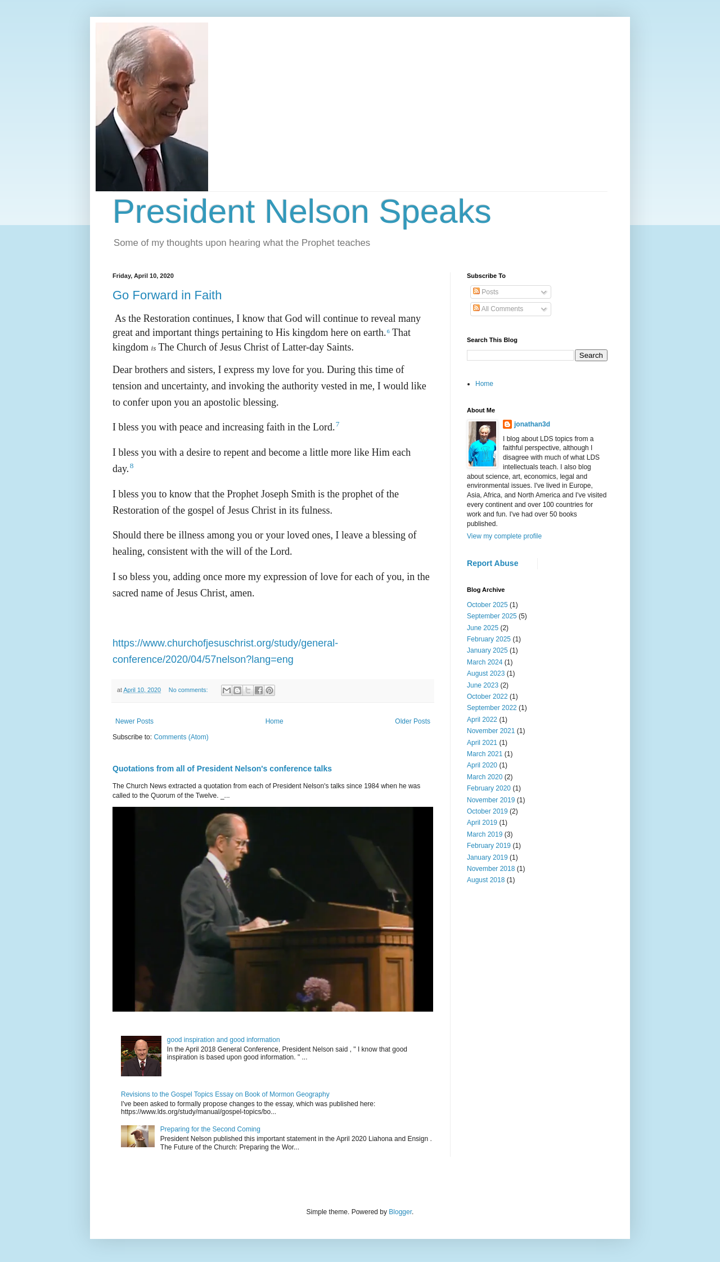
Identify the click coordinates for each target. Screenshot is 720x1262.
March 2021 (484, 754)
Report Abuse (492, 563)
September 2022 (492, 708)
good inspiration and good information (223, 1040)
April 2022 (482, 720)
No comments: (189, 689)
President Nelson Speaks (302, 211)
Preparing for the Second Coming (210, 1129)
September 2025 (492, 616)
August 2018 (486, 880)
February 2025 (489, 639)
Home (275, 721)
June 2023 (482, 685)
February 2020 (489, 788)
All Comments (498, 309)
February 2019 (489, 846)
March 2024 (484, 662)
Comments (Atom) (181, 737)
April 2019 (482, 823)
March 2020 (484, 777)
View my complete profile (504, 536)
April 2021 (482, 743)
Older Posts (412, 721)
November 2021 (491, 731)
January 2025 (487, 650)
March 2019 (484, 834)
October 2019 (487, 811)
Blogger (400, 1212)
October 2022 (487, 696)
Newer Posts (134, 721)
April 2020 (482, 765)
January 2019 (487, 857)
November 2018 (491, 869)
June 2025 (482, 628)
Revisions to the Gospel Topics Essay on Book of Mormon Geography (225, 1094)
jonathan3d (532, 424)
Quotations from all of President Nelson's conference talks (222, 768)
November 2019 (491, 800)
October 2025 (487, 605)
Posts (485, 292)
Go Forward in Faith (167, 295)
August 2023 (486, 673)
